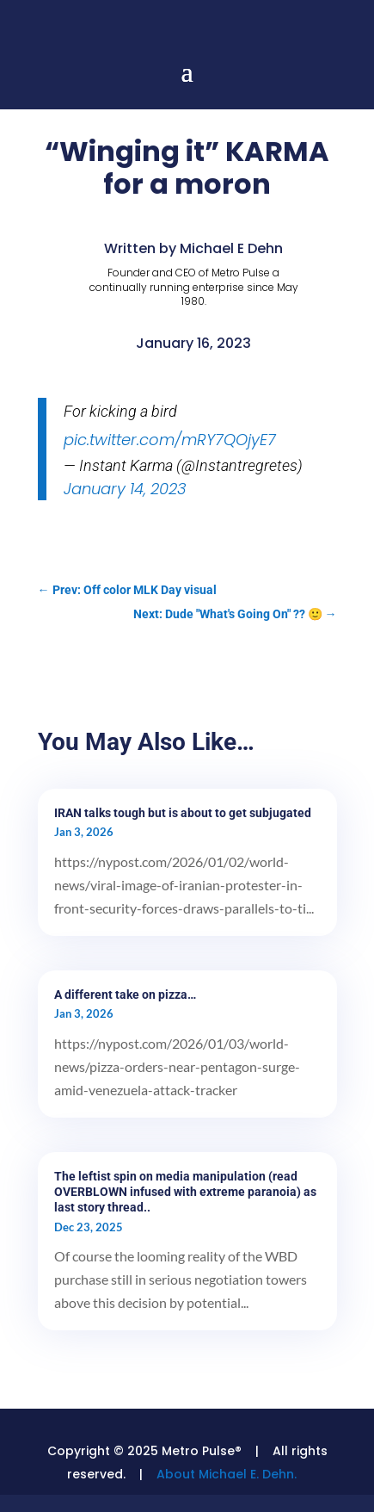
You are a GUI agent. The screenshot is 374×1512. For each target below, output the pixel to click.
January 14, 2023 (125, 488)
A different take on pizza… (125, 994)
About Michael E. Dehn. (226, 1474)
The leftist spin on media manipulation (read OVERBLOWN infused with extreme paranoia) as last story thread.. (185, 1191)
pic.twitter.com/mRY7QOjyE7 (170, 439)
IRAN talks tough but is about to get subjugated (182, 813)
